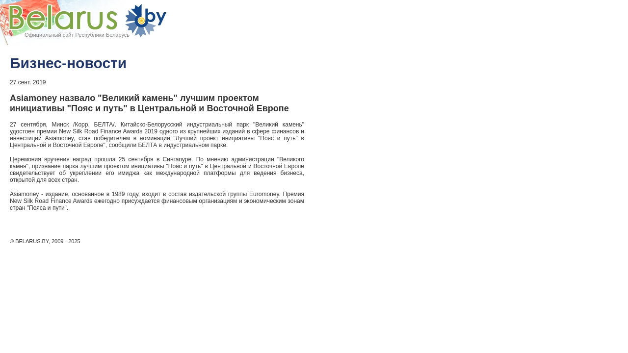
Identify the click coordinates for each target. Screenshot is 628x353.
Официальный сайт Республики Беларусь (77, 35)
